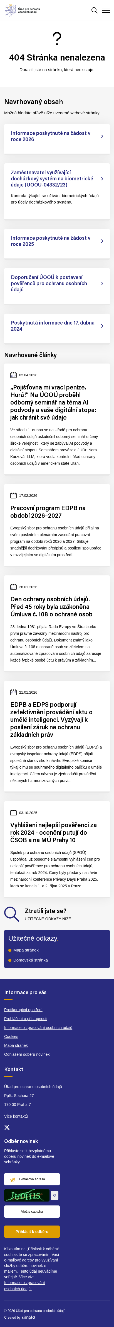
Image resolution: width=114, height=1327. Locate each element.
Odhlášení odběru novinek (26, 1054)
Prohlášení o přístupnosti (25, 1018)
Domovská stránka (30, 960)
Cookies (11, 1036)
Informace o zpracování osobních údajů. (24, 1285)
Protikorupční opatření (23, 1010)
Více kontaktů (16, 1116)
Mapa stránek (26, 950)
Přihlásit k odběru (32, 1231)
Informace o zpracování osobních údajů (38, 1027)
